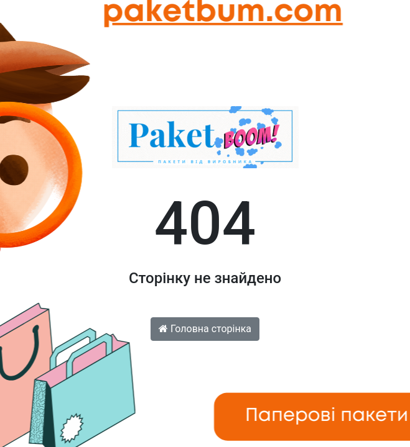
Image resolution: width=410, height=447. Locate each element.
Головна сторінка (205, 329)
